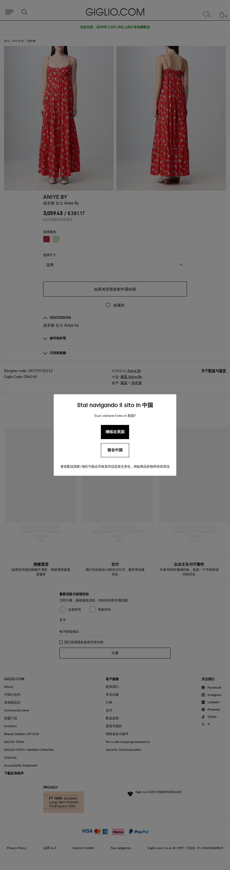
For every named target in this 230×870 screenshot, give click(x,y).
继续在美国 (115, 432)
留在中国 (115, 450)
